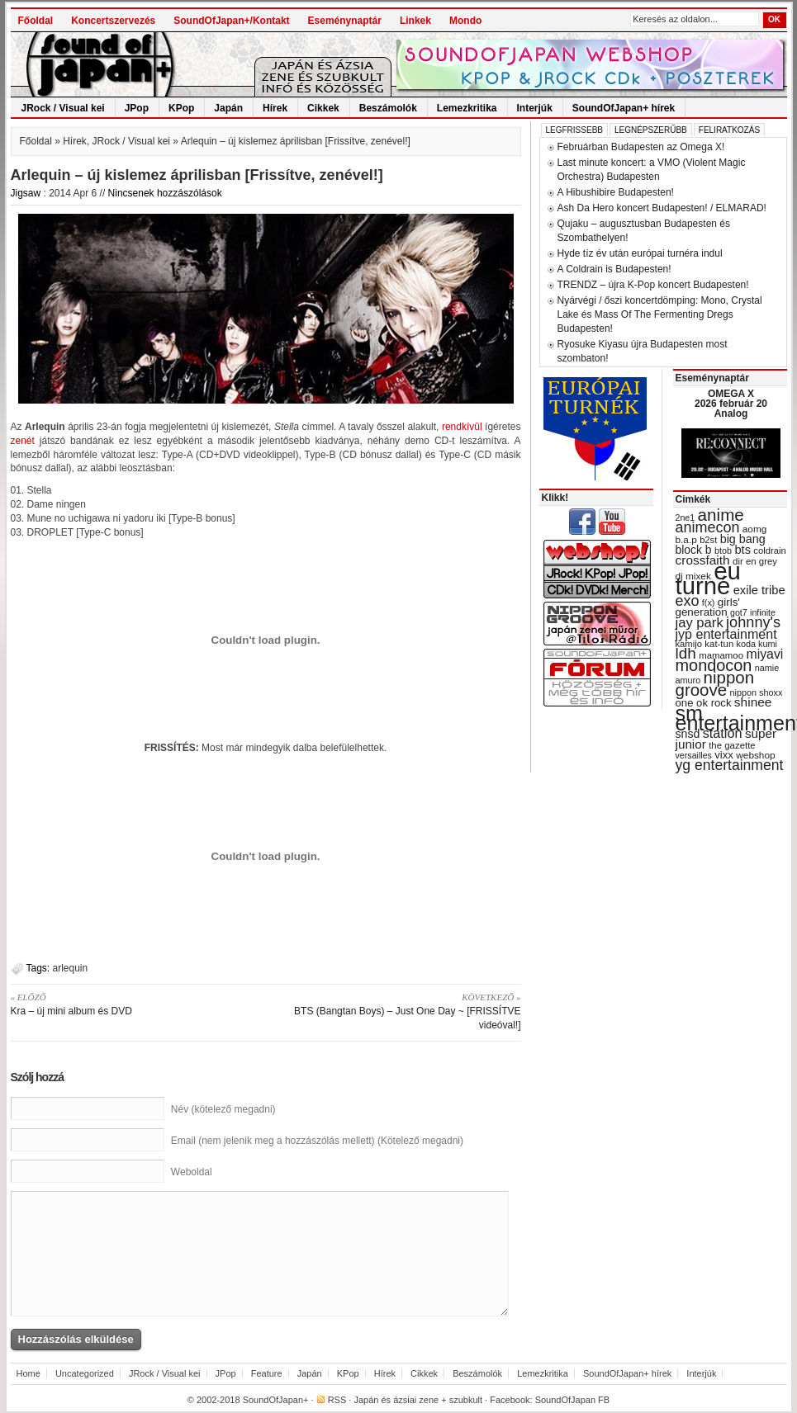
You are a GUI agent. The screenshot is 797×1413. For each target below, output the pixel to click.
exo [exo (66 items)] (688, 601)
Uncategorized (84, 1373)
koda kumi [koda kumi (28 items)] (757, 644)
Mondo (465, 20)
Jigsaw (26, 193)
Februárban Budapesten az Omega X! (641, 147)
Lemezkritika (467, 108)
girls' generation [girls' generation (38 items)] (708, 607)
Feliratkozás (729, 130)
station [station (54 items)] (722, 732)
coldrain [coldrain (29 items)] (769, 550)
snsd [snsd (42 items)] (688, 733)
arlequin (70, 968)
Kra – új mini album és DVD (132, 1003)
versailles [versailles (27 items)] (694, 755)
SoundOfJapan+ (276, 1400)
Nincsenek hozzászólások (165, 193)
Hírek (275, 108)
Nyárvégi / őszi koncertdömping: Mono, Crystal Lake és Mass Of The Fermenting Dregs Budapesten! (659, 314)
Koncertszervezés (113, 20)
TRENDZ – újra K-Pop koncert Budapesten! (653, 285)
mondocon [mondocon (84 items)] (714, 665)
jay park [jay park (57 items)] (699, 623)
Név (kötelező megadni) (223, 1109)
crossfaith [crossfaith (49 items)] (703, 560)
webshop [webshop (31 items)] (755, 755)
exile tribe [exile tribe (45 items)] (759, 590)
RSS (337, 1400)
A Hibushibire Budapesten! (615, 192)
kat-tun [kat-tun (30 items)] (718, 644)
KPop (181, 108)
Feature (266, 1373)
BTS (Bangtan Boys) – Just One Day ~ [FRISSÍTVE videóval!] (399, 1010)
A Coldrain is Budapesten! (614, 269)
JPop (137, 108)
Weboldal (191, 1172)
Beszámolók (388, 108)
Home (28, 1373)
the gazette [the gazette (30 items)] (732, 745)
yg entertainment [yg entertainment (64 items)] (730, 765)
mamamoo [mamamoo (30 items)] (721, 655)
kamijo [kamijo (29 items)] (689, 644)
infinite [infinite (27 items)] (763, 612)
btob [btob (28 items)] (723, 550)
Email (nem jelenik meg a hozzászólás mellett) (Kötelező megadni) (317, 1140)
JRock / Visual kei (63, 108)
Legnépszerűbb (650, 130)
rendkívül (462, 426)
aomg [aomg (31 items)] (754, 529)
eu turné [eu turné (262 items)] (708, 578)
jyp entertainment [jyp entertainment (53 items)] (726, 633)
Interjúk (535, 108)
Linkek (415, 20)
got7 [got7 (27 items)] (738, 612)
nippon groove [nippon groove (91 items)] (715, 683)
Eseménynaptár (345, 20)
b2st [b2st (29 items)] (708, 540)
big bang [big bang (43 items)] (743, 539)
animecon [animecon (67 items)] (708, 527)
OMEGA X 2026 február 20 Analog (731, 403)
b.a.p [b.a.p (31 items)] (686, 540)
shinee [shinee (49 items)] (753, 702)
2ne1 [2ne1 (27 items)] (685, 517)
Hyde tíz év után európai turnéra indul (640, 253)
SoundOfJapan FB (572, 1400)
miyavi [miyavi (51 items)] (764, 654)
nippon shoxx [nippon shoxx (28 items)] (755, 692)
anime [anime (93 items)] (721, 514)
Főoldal (36, 20)
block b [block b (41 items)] (694, 549)
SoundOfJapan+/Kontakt (231, 20)
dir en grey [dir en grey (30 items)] (755, 561)
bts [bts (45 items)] (742, 549)
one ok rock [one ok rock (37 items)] (704, 703)
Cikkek (323, 108)
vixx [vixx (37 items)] (723, 755)
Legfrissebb (574, 130)
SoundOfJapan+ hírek (623, 108)
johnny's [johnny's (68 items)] (753, 622)
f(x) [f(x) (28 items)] (708, 602)
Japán (228, 108)
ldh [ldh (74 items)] (686, 653)
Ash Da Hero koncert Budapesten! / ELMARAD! (661, 208)
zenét (23, 441)
